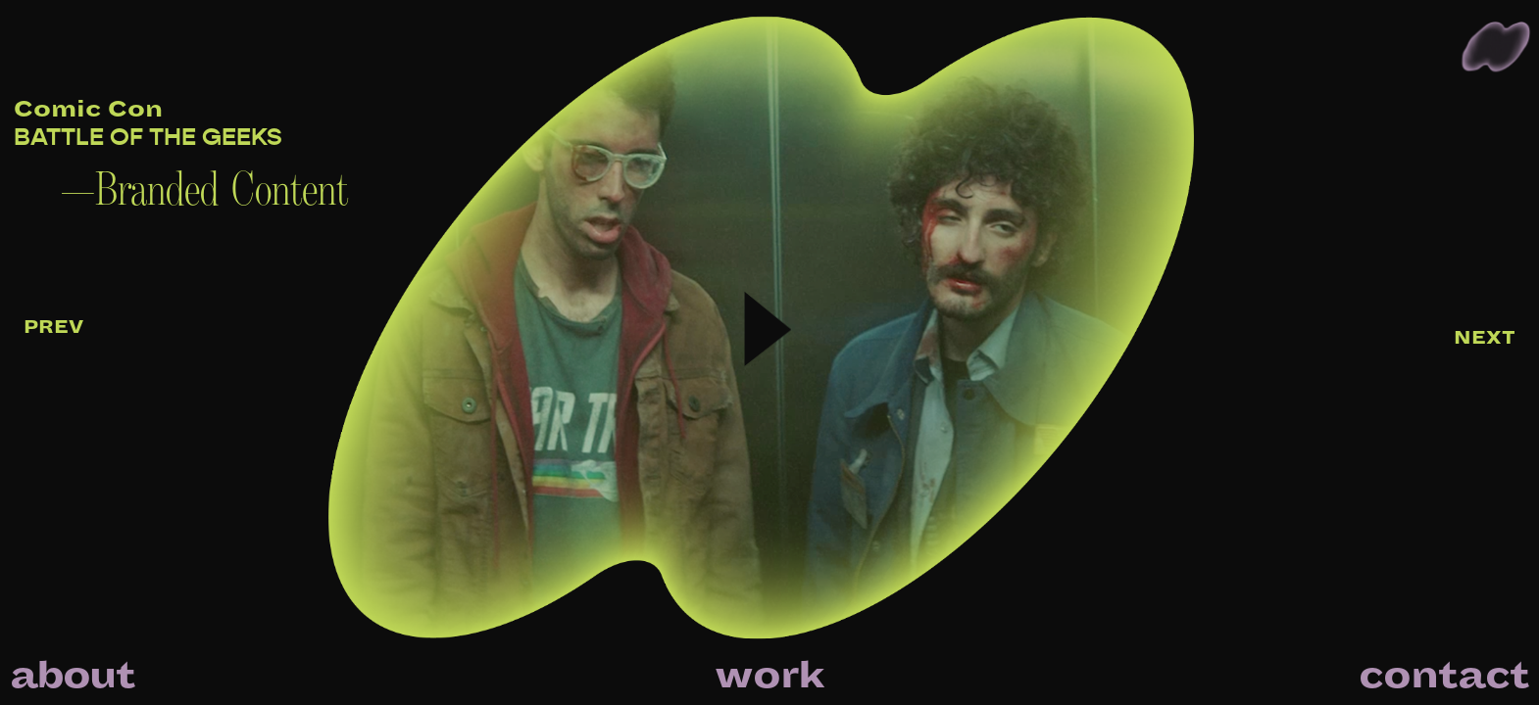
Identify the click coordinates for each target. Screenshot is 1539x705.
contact (1444, 675)
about (72, 675)
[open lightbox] (530, 352)
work (769, 675)
